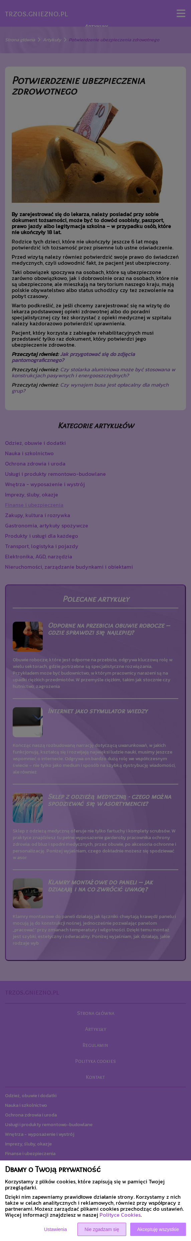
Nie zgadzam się (101, 1229)
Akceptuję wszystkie (158, 1229)
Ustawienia (55, 1229)
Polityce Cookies (120, 1215)
